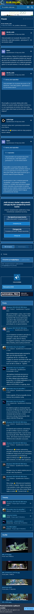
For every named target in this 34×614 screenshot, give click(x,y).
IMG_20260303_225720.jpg (11, 572)
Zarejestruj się (17, 223)
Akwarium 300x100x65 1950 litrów (16, 307)
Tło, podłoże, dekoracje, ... (20, 25)
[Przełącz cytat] (4, 79)
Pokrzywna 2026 (8, 287)
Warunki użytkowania (6, 611)
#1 (31, 33)
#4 (31, 120)
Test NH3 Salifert (11, 527)
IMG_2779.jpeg (6, 554)
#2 (31, 51)
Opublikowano (15, 34)
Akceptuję (29, 608)
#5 (31, 141)
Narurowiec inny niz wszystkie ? (15, 347)
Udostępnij (8, 246)
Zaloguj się (17, 235)
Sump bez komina (11, 515)
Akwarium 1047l (7, 587)
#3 (31, 73)
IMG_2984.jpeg (6, 602)
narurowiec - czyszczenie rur (15, 521)
